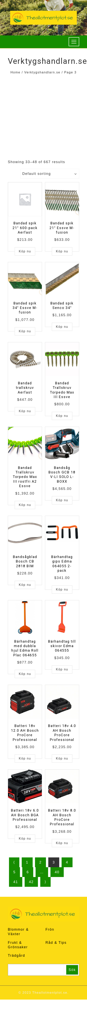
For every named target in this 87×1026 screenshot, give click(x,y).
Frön (50, 929)
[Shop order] (50, 174)
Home (15, 72)
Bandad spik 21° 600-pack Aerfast (25, 227)
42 (31, 882)
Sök (72, 970)
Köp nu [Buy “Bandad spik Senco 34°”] (62, 326)
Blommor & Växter (18, 932)
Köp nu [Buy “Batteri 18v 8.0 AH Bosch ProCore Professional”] (62, 843)
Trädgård (16, 955)
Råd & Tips (56, 943)
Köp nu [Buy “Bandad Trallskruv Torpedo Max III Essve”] (62, 415)
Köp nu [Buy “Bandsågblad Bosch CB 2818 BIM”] (25, 584)
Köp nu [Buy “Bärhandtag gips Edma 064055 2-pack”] (62, 589)
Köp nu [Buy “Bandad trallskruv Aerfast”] (25, 411)
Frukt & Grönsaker (18, 945)
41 (15, 882)
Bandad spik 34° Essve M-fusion (25, 307)
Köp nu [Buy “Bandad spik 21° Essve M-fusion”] (62, 251)
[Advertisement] (36, 114)
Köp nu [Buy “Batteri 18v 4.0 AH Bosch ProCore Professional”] (62, 758)
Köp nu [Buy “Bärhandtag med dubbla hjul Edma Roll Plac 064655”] (25, 674)
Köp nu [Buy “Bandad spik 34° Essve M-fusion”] (25, 331)
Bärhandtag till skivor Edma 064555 (62, 646)
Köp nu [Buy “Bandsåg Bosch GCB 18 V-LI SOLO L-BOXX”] (62, 500)
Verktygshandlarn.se (42, 72)
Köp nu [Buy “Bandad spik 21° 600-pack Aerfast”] (25, 251)
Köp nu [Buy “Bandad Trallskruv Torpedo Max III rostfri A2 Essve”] (25, 505)
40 (57, 872)
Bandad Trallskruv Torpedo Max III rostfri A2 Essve (25, 477)
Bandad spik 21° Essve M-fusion (61, 227)
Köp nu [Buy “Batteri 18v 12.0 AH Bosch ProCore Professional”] (25, 758)
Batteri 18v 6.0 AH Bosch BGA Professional (25, 815)
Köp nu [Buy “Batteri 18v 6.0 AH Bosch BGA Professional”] (25, 838)
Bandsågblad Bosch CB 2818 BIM (25, 561)
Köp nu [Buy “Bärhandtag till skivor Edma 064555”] (62, 669)
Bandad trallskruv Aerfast (25, 387)
